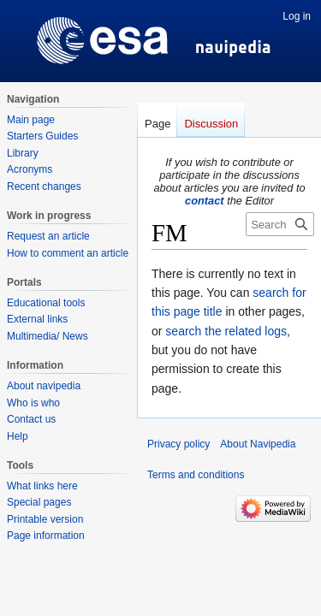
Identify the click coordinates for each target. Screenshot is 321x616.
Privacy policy (178, 444)
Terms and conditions (195, 475)
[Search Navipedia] (280, 224)
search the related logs (226, 331)
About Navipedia (257, 444)
